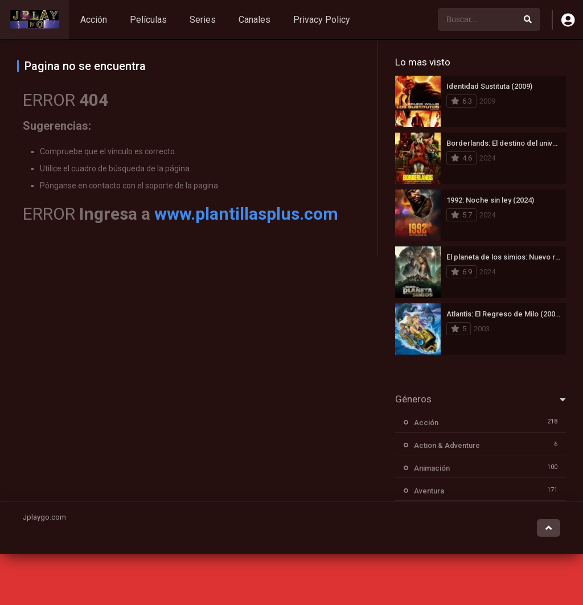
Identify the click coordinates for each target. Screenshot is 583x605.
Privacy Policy (321, 19)
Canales (254, 19)
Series (203, 19)
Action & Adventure (447, 445)
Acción (93, 19)
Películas (148, 19)
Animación (432, 468)
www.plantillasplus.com (246, 214)
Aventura (429, 491)
